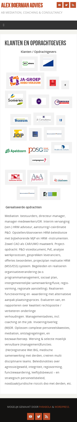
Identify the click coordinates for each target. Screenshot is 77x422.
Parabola (45, 407)
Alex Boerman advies (22, 5)
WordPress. (62, 407)
